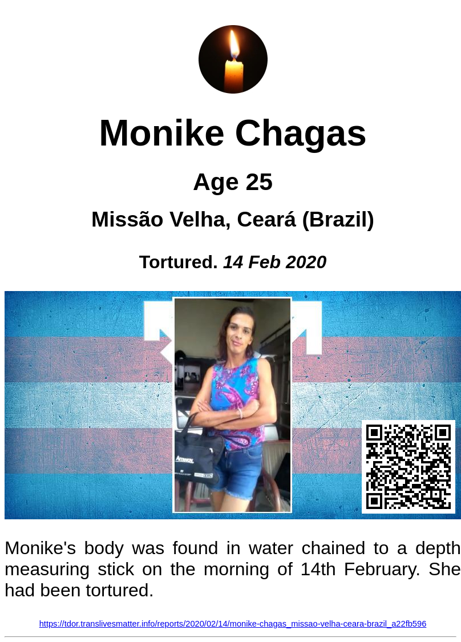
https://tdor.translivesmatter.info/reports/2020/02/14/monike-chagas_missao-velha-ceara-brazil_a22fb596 (233, 623)
